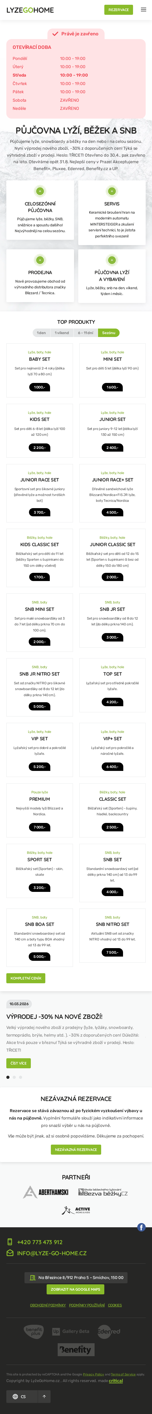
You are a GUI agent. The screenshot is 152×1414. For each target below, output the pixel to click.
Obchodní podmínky (48, 1305)
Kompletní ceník (26, 978)
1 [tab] (7, 1077)
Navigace (143, 9)
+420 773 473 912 (34, 1242)
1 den (41, 333)
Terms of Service (123, 1374)
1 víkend (62, 333)
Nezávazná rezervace (76, 1149)
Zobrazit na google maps (75, 1289)
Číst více (19, 1063)
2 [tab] (14, 1077)
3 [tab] (20, 1077)
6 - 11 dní (85, 333)
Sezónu (108, 333)
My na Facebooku (141, 1227)
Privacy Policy (93, 1374)
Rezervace (119, 9)
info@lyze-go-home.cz (46, 1253)
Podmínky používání (87, 1305)
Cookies (115, 1305)
